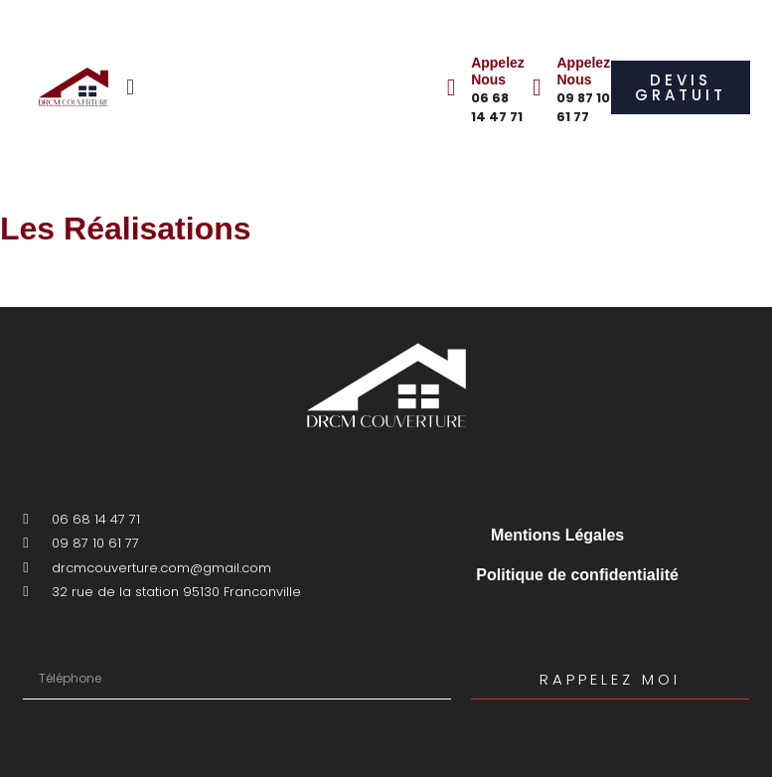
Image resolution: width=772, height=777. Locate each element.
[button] (130, 87)
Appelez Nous (498, 71)
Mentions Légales (557, 535)
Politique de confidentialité (577, 574)
